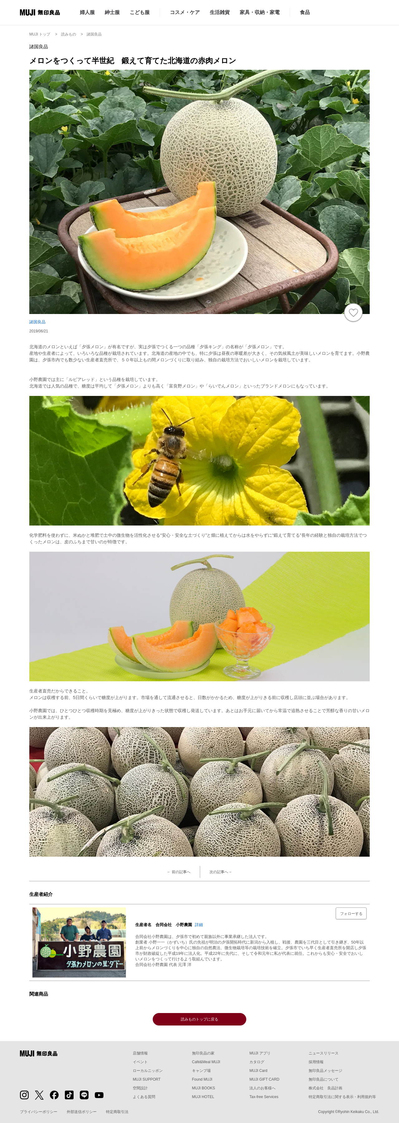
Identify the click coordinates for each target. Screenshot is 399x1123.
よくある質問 (144, 1097)
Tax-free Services (263, 1097)
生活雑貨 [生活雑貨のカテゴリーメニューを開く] (220, 12)
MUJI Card (258, 1070)
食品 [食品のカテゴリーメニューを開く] (305, 12)
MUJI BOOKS (203, 1088)
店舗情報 (140, 1053)
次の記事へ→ (220, 872)
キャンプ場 (201, 1070)
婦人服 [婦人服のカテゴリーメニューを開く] (87, 12)
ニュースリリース (324, 1053)
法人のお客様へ (262, 1088)
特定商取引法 (117, 1112)
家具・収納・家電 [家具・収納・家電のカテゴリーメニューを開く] (260, 12)
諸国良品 (37, 322)
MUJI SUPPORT (147, 1079)
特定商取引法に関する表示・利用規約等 (342, 1097)
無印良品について (324, 1079)
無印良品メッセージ (325, 1070)
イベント (140, 1062)
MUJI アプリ (259, 1053)
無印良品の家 (203, 1053)
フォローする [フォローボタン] (351, 913)
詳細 (199, 924)
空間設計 (140, 1088)
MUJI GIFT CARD (264, 1079)
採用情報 (316, 1062)
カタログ (256, 1062)
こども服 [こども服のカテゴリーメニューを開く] (140, 12)
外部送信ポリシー (82, 1112)
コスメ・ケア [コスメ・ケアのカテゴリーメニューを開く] (185, 12)
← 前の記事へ (178, 872)
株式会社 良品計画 (325, 1088)
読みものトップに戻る (199, 1019)
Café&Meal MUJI (206, 1062)
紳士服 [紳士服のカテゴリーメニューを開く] (112, 12)
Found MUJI (202, 1079)
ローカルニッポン (148, 1070)
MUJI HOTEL (203, 1097)
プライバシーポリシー (38, 1112)
